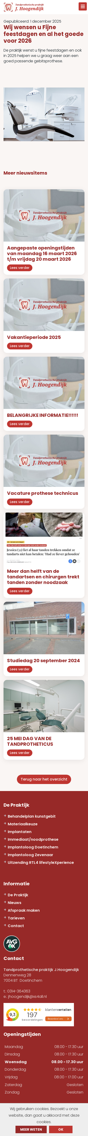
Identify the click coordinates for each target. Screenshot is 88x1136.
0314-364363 (18, 991)
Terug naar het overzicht (44, 779)
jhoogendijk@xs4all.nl (27, 996)
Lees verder (20, 267)
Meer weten (31, 1129)
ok (60, 1129)
